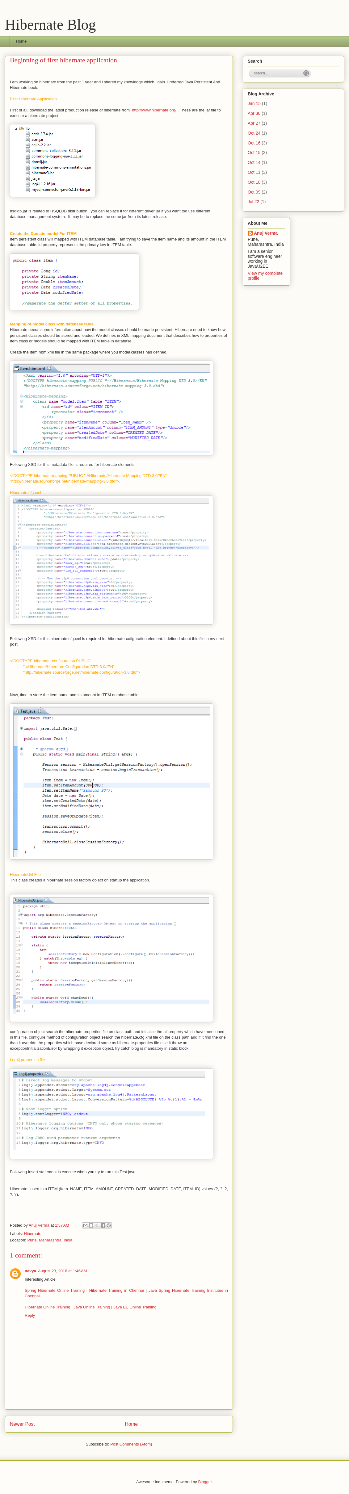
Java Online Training (92, 1307)
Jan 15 (254, 103)
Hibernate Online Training (48, 1307)
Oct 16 (254, 142)
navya (30, 1271)
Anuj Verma (40, 1225)
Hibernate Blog (50, 24)
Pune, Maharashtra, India (49, 1240)
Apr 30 (254, 113)
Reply (30, 1315)
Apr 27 (254, 123)
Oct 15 (254, 152)
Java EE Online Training (134, 1307)
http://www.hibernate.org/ (154, 110)
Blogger (205, 1481)
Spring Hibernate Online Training (55, 1290)
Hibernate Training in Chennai (116, 1290)
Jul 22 (253, 201)
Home (21, 41)
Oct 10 (254, 182)
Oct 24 (254, 133)
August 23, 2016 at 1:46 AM (62, 1271)
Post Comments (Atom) (131, 1444)
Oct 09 (254, 192)
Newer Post (22, 1424)
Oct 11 (254, 172)
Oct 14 (254, 162)
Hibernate (32, 1233)
